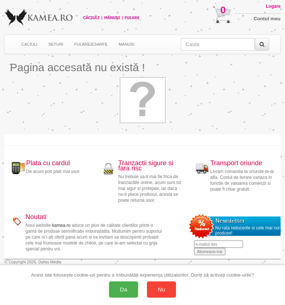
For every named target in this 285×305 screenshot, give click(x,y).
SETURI (55, 44)
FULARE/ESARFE (91, 44)
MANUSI (126, 44)
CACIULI (29, 44)
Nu (161, 289)
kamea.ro (61, 225)
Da (123, 289)
